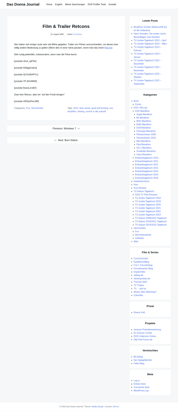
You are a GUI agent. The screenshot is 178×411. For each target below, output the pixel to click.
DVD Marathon (142, 111)
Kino (136, 184)
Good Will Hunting (100, 108)
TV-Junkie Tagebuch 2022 (148, 211)
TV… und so (140, 288)
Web (136, 241)
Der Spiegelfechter (143, 360)
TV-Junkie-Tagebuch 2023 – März (150, 44)
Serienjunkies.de (142, 278)
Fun (28, 108)
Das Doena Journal (23, 4)
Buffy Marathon (143, 124)
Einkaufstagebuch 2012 (146, 164)
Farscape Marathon (146, 131)
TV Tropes (139, 285)
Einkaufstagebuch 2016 (146, 178)
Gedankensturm (141, 181)
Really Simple (97, 406)
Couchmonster (141, 258)
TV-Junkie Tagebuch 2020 (148, 204)
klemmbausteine (143, 235)
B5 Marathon (142, 118)
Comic (138, 104)
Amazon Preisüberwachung (147, 329)
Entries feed (139, 384)
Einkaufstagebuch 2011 (146, 161)
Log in (137, 380)
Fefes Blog (139, 363)
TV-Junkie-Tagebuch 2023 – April (150, 40)
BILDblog (138, 357)
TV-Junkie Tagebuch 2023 (148, 215)
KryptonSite (139, 272)
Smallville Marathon (146, 151)
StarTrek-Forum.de (143, 339)
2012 (75, 108)
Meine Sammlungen (75, 4)
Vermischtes (37, 108)
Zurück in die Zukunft (96, 111)
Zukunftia (138, 295)
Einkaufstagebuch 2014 (146, 171)
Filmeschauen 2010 (146, 138)
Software (139, 238)
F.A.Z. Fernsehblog (143, 265)
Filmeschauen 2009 (146, 134)
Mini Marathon (143, 141)
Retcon (108, 48)
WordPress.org (141, 390)
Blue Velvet (85, 108)
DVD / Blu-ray (140, 107)
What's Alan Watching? (145, 292)
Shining (80, 111)
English (58, 4)
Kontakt (112, 4)
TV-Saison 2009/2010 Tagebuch (151, 218)
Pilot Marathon (143, 144)
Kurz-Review (140, 188)
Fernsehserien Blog (143, 268)
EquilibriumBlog (141, 262)
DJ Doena (78, 34)
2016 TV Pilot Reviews (146, 194)
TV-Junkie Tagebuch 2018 (148, 198)
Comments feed (141, 387)
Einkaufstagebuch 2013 (146, 168)
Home (49, 4)
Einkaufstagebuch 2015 (146, 174)
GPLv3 (116, 406)
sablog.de (138, 275)
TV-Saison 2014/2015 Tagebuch (151, 225)
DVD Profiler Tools (97, 4)
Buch (136, 101)
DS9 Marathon (143, 128)
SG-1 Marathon (144, 148)
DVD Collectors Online (145, 336)
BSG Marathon (143, 121)
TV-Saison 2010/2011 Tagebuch (151, 221)
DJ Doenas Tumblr (143, 333)
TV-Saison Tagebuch (144, 191)
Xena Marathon (144, 154)
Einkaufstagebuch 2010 (146, 158)
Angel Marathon (144, 114)
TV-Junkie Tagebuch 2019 (148, 201)
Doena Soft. (139, 312)
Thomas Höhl (140, 282)
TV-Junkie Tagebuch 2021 (148, 208)
